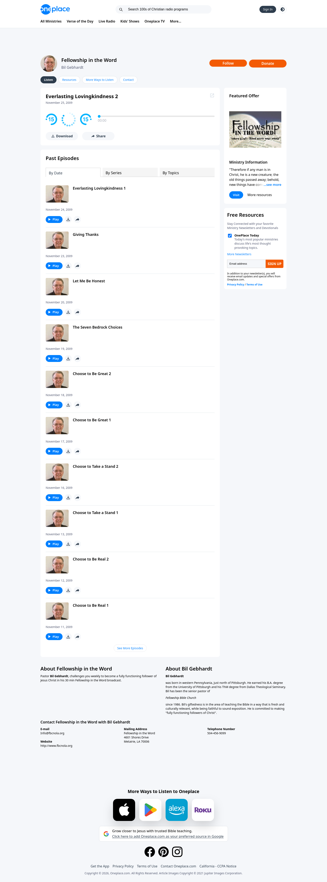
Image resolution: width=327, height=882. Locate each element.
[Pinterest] (163, 852)
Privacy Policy (123, 866)
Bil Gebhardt (72, 67)
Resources (69, 80)
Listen (48, 80)
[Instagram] (177, 852)
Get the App (100, 866)
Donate (268, 63)
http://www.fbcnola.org (56, 746)
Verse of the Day (80, 21)
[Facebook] (150, 852)
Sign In (268, 9)
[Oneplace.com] (55, 9)
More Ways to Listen (100, 80)
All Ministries (51, 21)
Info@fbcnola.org (52, 733)
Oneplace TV (155, 21)
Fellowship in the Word (89, 59)
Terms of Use (147, 866)
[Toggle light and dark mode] (283, 9)
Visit (236, 195)
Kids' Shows (129, 21)
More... (175, 21)
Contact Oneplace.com (178, 866)
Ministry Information (248, 162)
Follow (228, 63)
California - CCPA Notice (217, 866)
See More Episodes (130, 648)
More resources (259, 195)
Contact (128, 80)
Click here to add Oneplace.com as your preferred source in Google (168, 836)
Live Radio (107, 21)
